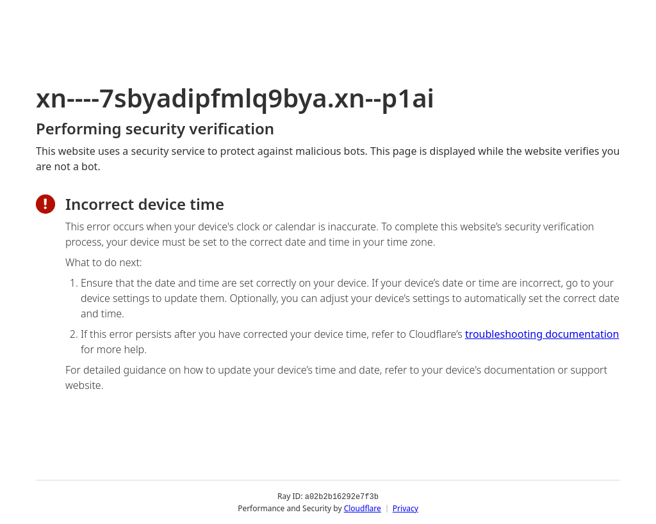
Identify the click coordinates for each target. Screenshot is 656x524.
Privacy (405, 507)
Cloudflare (362, 507)
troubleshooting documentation (542, 334)
